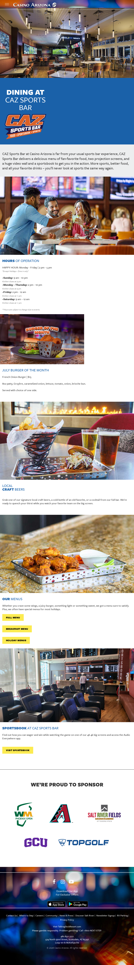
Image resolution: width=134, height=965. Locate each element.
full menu (13, 617)
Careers (39, 915)
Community (51, 915)
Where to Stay (26, 915)
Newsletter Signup (105, 915)
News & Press (66, 915)
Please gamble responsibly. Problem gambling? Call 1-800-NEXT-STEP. (67, 930)
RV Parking (122, 915)
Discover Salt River (84, 915)
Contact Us (11, 915)
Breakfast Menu (17, 628)
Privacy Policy (67, 920)
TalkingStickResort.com (69, 926)
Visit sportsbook (18, 750)
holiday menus (16, 640)
